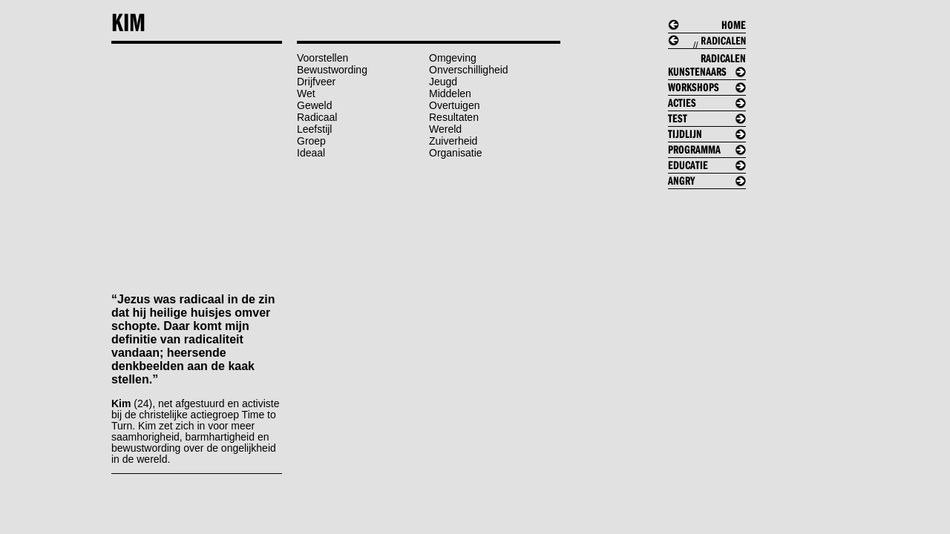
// (712, 55)
